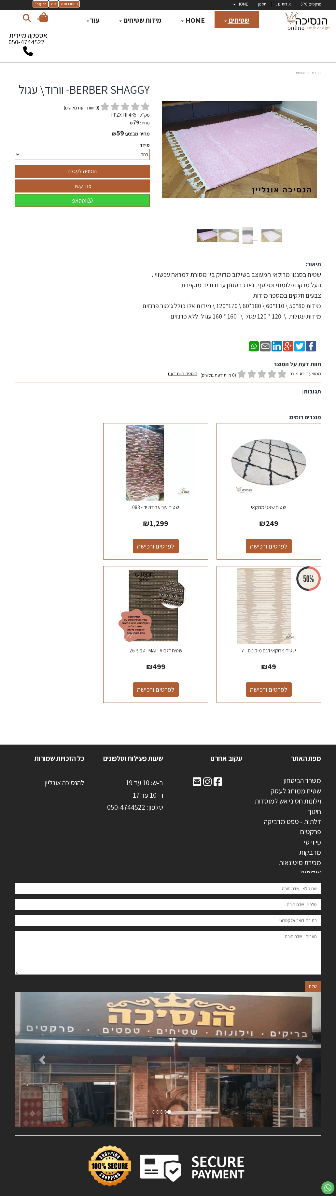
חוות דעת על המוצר (297, 364)
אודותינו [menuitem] (310, 858)
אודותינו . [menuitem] (283, 4)
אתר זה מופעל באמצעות (168, 1190)
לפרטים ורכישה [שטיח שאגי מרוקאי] (273, 539)
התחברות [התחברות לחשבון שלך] (69, 3)
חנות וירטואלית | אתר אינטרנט (129, 1190)
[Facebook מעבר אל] (218, 769)
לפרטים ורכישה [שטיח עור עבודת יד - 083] (168, 539)
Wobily (188, 1190)
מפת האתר (306, 744)
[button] (38, 1046)
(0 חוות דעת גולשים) (218, 375)
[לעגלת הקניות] (42, 18)
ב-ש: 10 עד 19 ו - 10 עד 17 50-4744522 (135, 787)
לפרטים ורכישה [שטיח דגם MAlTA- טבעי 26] (273, 676)
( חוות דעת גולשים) (81, 108)
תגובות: (311, 391)
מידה (144, 145)
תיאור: (313, 264)
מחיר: (140, 123)
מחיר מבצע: (137, 133)
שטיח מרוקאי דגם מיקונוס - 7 (62, 500)
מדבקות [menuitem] (310, 838)
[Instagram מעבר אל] (207, 769)
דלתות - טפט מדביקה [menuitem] (292, 807)
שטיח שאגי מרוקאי (273, 500)
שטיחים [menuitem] (236, 20)
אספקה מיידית (28, 40)
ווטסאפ (82, 200)
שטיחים (300, 72)
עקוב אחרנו (226, 744)
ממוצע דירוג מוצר (244, 374)
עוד (93, 20)
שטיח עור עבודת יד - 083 (168, 500)
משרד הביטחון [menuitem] (302, 766)
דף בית (316, 72)
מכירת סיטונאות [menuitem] (300, 848)
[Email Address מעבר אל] (197, 769)
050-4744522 (26, 42)
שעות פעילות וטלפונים (133, 744)
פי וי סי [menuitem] (312, 828)
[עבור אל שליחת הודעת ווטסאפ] (327, 1187)
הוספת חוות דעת (182, 373)
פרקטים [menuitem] (310, 818)
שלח (313, 972)
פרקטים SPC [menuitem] (311, 4)
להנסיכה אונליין (64, 769)
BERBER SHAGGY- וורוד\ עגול (84, 89)
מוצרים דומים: (304, 417)
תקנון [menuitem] (262, 4)
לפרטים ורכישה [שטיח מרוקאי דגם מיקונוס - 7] (63, 539)
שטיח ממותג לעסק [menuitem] (296, 777)
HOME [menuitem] (240, 4)
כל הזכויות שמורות (58, 744)
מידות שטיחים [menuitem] (140, 20)
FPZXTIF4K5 (123, 115)
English (41, 3)
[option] (168, 1046)
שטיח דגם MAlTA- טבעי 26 (273, 637)
